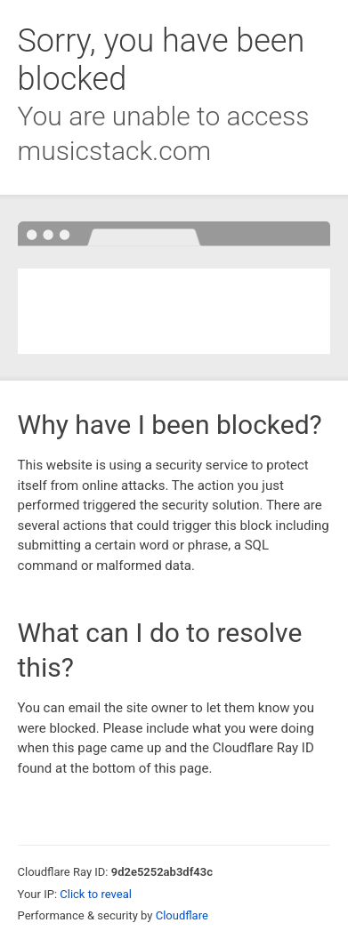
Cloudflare (182, 915)
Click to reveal (96, 894)
